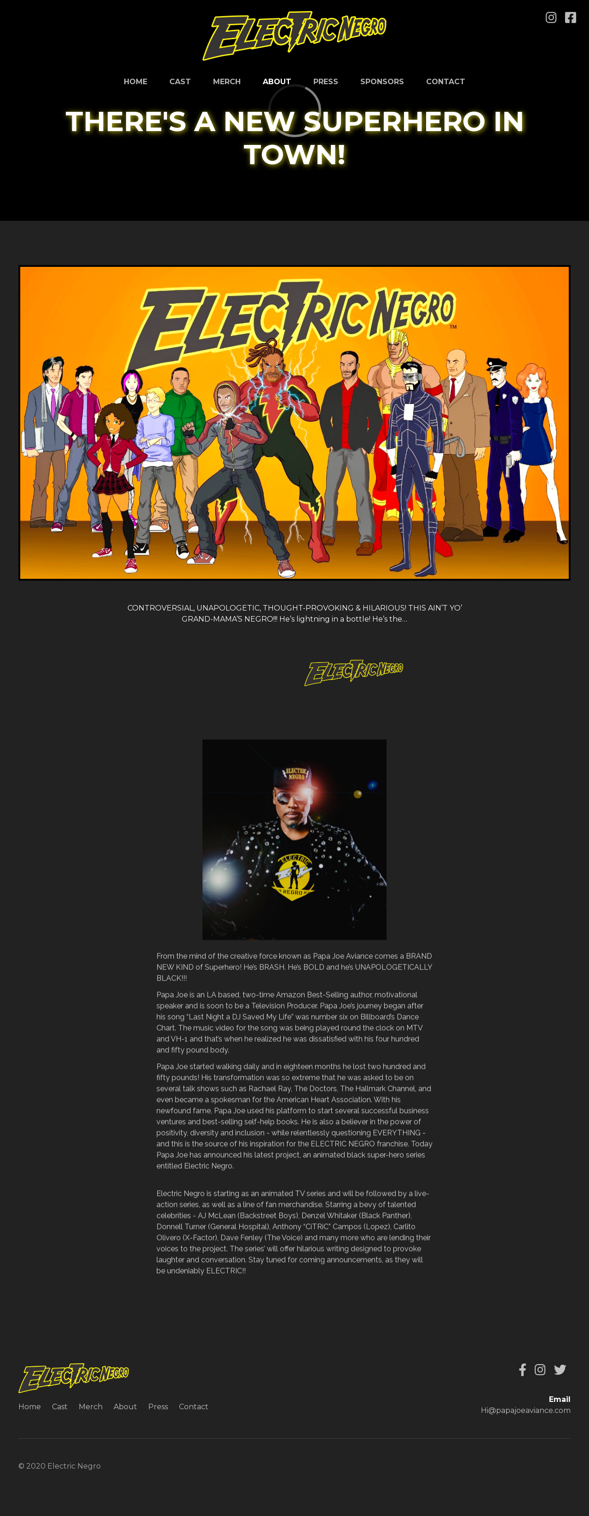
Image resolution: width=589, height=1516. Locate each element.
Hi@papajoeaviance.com (526, 1410)
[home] (294, 36)
